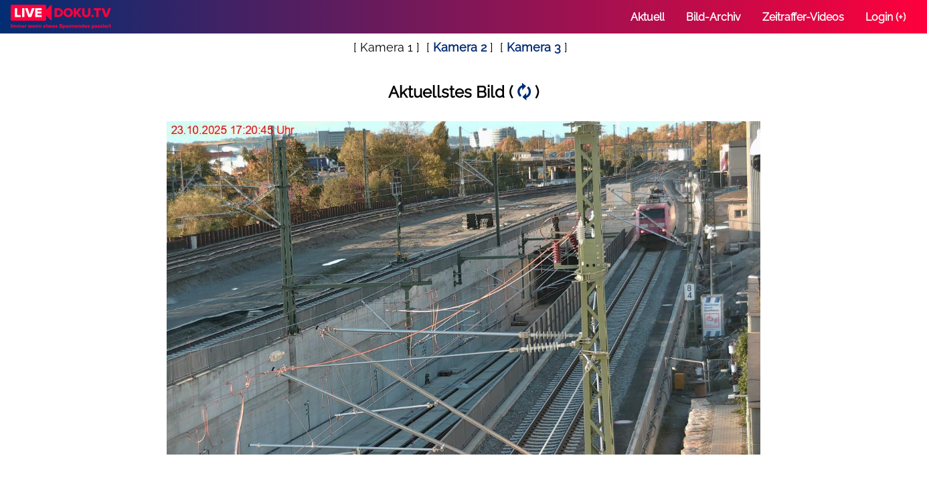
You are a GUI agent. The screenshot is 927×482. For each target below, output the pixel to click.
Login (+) (885, 17)
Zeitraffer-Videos (803, 17)
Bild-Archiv (713, 17)
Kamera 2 (460, 47)
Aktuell (647, 17)
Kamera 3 (534, 47)
